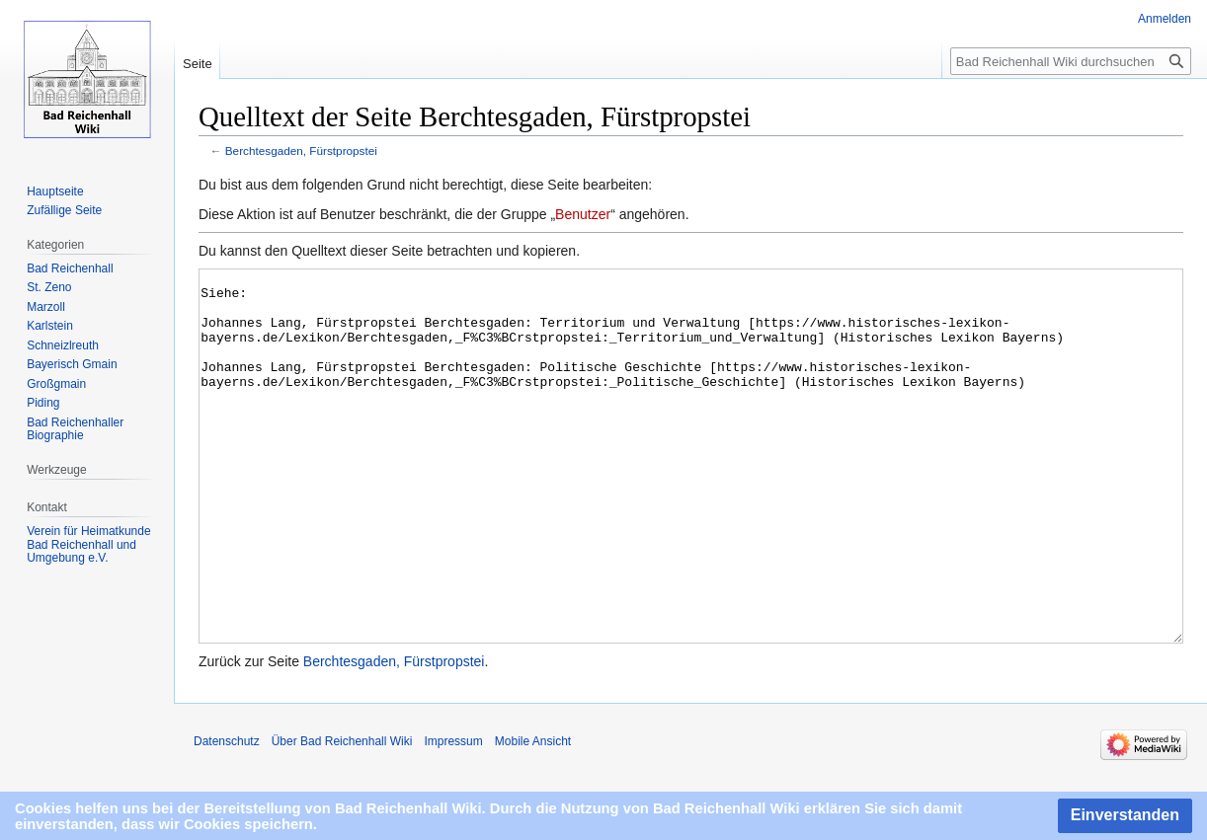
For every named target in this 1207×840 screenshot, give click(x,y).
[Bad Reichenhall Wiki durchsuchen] (1070, 61)
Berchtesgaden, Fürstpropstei (301, 150)
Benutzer (582, 214)
